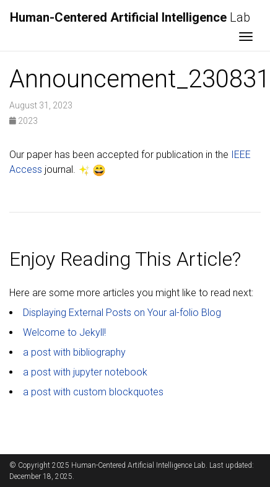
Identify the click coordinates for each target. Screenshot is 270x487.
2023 (23, 121)
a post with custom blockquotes (93, 392)
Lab (130, 17)
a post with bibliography (74, 352)
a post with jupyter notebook (85, 372)
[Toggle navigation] (246, 38)
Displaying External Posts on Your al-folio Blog (122, 312)
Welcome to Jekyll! (64, 332)
